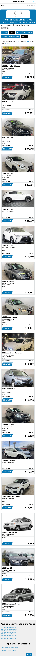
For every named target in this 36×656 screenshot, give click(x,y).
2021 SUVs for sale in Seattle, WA (9, 633)
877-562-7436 (30, 22)
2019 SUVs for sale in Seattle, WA (9, 637)
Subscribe (33, 5)
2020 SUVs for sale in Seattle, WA (9, 635)
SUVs (4, 32)
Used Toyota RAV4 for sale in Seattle (9, 647)
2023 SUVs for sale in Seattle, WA (9, 630)
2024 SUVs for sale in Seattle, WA (9, 629)
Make (12, 32)
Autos (2, 5)
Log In (28, 5)
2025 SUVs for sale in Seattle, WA (9, 627)
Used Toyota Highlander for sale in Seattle (10, 649)
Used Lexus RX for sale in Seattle (8, 650)
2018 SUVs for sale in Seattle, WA (9, 638)
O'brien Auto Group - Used (10, 36)
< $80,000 (28, 32)
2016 (19, 32)
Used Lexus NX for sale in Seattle (8, 652)
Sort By (24, 36)
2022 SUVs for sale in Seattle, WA (9, 632)
